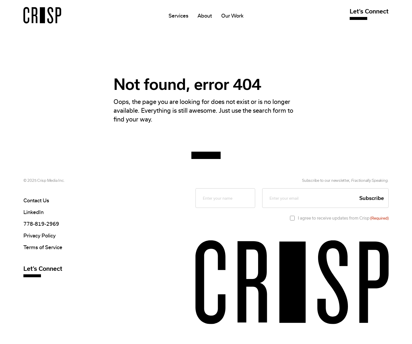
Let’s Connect (369, 11)
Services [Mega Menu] (178, 16)
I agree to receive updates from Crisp (343, 218)
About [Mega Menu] (205, 16)
